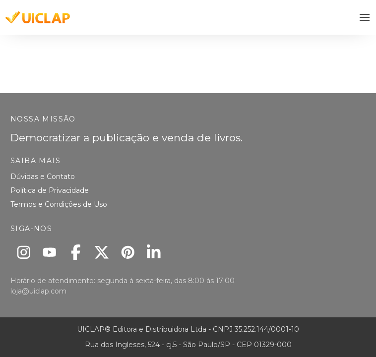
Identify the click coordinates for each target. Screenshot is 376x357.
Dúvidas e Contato (42, 176)
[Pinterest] (128, 252)
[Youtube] (50, 252)
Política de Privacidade (49, 190)
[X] (102, 252)
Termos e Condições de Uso (58, 204)
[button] (365, 17)
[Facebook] (76, 252)
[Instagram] (23, 252)
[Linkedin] (154, 252)
